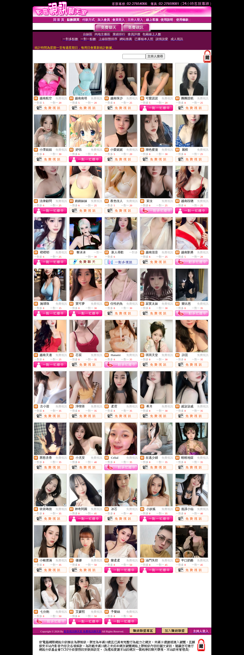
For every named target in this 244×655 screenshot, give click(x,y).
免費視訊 (61, 98)
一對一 (98, 252)
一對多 (133, 252)
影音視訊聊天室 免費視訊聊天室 (82, 631)
